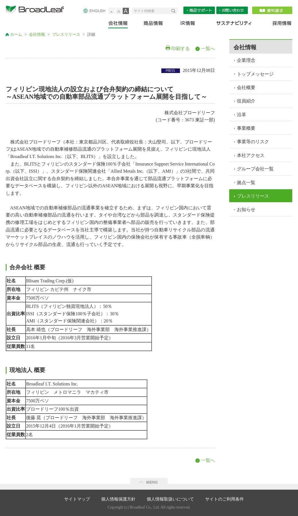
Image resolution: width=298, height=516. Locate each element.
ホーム (16, 34)
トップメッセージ (255, 74)
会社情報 (122, 24)
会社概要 (246, 87)
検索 (174, 11)
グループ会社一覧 (255, 168)
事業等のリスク (253, 141)
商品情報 (154, 24)
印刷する (180, 48)
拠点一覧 (246, 182)
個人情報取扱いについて (170, 499)
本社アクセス (250, 155)
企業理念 (246, 60)
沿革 (241, 114)
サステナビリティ (234, 24)
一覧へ (208, 48)
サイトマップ (77, 499)
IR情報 (187, 24)
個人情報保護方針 (118, 499)
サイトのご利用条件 (224, 499)
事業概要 (246, 128)
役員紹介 (246, 101)
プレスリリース (66, 34)
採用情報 (278, 24)
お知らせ (246, 209)
